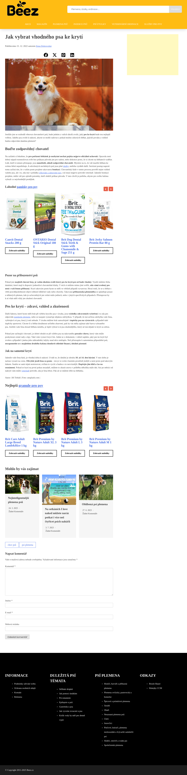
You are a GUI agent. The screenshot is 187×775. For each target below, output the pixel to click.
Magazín (42, 24)
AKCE (28, 24)
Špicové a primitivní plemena (117, 701)
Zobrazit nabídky (17, 250)
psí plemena (27, 545)
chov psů (12, 545)
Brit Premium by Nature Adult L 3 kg (71, 442)
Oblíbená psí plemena (95, 504)
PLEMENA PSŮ (60, 24)
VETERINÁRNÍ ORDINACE (125, 24)
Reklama (18, 697)
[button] (46, 55)
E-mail (9, 612)
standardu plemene (22, 317)
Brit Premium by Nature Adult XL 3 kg (44, 442)
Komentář (10, 566)
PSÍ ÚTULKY (99, 24)
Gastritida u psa (66, 707)
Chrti (106, 719)
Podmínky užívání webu (25, 684)
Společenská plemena (113, 745)
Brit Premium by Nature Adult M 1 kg (100, 442)
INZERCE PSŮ (81, 24)
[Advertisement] (152, 54)
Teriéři (107, 706)
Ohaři (106, 710)
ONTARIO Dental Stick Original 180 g (44, 243)
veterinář (25, 371)
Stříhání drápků (66, 689)
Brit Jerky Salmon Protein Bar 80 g (100, 241)
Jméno (8, 600)
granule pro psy (31, 385)
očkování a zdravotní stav (50, 173)
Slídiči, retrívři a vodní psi (115, 741)
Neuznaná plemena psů (114, 714)
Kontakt (17, 692)
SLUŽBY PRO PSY (153, 24)
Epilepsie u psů (66, 702)
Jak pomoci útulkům (68, 693)
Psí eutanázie (65, 698)
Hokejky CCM (155, 688)
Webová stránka (12, 624)
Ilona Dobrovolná (43, 46)
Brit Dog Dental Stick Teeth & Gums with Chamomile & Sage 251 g (71, 246)
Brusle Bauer (155, 684)
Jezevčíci (108, 723)
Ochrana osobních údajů (25, 688)
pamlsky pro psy (27, 186)
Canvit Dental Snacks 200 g (13, 241)
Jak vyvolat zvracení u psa (70, 711)
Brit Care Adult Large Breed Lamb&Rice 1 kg (16, 442)
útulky (66, 166)
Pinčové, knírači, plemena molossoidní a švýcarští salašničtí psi (118, 732)
